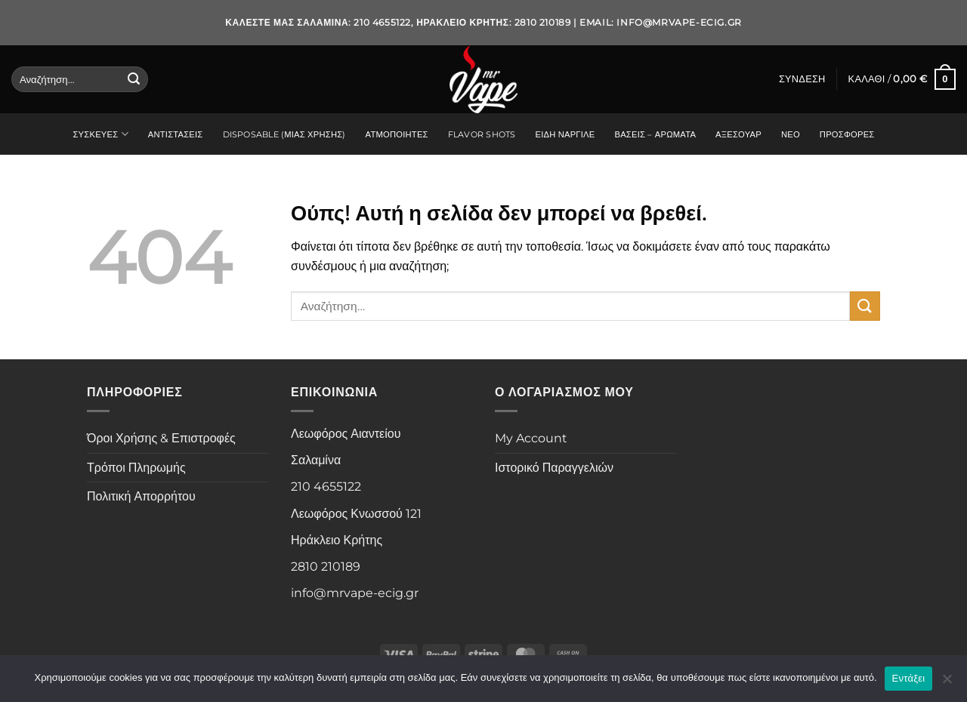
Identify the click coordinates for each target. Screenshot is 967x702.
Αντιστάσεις (175, 134)
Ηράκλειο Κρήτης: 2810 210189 (493, 22)
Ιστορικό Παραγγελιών (554, 467)
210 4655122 (326, 486)
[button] (802, 79)
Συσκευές (100, 134)
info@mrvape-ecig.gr (678, 22)
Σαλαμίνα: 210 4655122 (354, 22)
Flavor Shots (482, 134)
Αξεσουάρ (738, 134)
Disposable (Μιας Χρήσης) (284, 134)
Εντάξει (908, 678)
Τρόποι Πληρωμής (136, 467)
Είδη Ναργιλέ (565, 134)
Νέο (790, 134)
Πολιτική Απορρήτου (141, 496)
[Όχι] (947, 683)
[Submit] (134, 79)
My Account (531, 438)
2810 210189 (325, 566)
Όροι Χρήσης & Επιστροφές (161, 438)
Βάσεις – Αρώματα (655, 134)
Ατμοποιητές (397, 134)
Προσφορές (847, 134)
